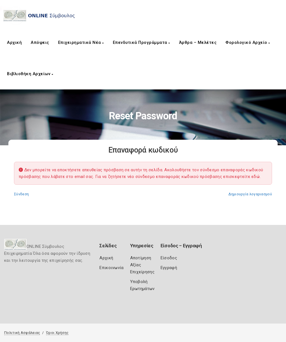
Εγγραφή (169, 267)
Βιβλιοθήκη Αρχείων (30, 73)
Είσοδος (169, 257)
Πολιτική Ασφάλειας (22, 333)
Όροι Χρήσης (57, 333)
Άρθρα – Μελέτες (198, 42)
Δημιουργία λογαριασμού (250, 194)
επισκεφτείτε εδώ (241, 176)
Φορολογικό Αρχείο (247, 42)
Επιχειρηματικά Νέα (81, 42)
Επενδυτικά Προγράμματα (141, 42)
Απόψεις (40, 42)
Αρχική (14, 42)
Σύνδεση (21, 194)
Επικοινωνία (111, 267)
